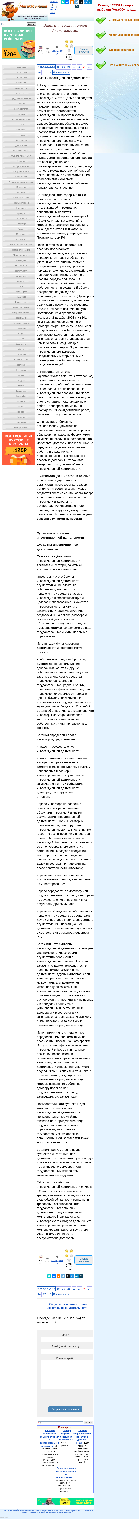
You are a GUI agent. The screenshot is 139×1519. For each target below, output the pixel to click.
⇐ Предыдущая (46, 66)
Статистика (21, 354)
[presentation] (65, 1398)
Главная (54, 1)
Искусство (21, 187)
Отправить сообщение (65, 1409)
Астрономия (21, 93)
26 (39, 72)
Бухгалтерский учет (21, 119)
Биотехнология (21, 109)
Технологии (21, 370)
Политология (21, 302)
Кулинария (21, 208)
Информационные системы (20, 182)
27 (44, 72)
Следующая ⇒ (61, 72)
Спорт (21, 349)
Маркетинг (21, 234)
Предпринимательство (21, 98)
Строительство (21, 360)
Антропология (21, 77)
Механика (21, 281)
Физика (21, 386)
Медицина (21, 260)
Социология (21, 344)
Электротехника (21, 427)
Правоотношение (21, 307)
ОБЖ (21, 286)
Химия (21, 407)
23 (79, 67)
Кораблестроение (21, 203)
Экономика (21, 422)
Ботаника (21, 114)
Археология (21, 83)
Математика (21, 239)
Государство (21, 140)
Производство (21, 318)
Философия (21, 396)
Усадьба (21, 380)
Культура (21, 213)
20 (63, 67)
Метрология (21, 276)
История (21, 192)
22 (74, 67)
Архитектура (21, 88)
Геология (21, 135)
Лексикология (21, 218)
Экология (21, 417)
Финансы (21, 401)
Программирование (21, 313)
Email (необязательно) (65, 1346)
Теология (21, 365)
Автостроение (21, 72)
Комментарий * (65, 1358)
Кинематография (21, 198)
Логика (21, 229)
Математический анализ (21, 245)
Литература (21, 224)
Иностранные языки (21, 171)
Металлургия (21, 271)
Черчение (21, 412)
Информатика (21, 177)
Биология (21, 104)
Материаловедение (21, 250)
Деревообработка (21, 151)
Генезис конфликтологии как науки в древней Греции (82, 1436)
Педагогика (21, 297)
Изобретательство (21, 166)
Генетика (21, 124)
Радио (21, 333)
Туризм (21, 375)
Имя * (65, 1334)
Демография (21, 145)
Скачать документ (84, 50)
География (21, 130)
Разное (21, 339)
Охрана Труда (21, 292)
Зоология (21, 161)
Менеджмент (21, 265)
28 (49, 72)
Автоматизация (21, 67)
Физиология (21, 391)
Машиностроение (21, 255)
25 (89, 67)
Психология (21, 328)
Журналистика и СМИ (21, 156)
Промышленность (21, 323)
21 (68, 67)
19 (58, 67)
